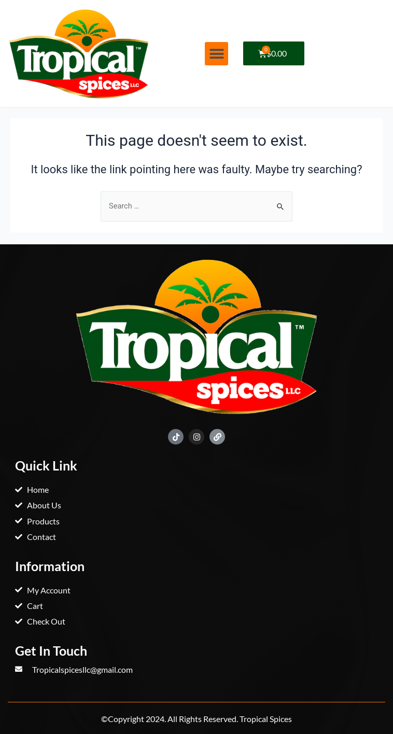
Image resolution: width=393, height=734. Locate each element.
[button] (216, 53)
